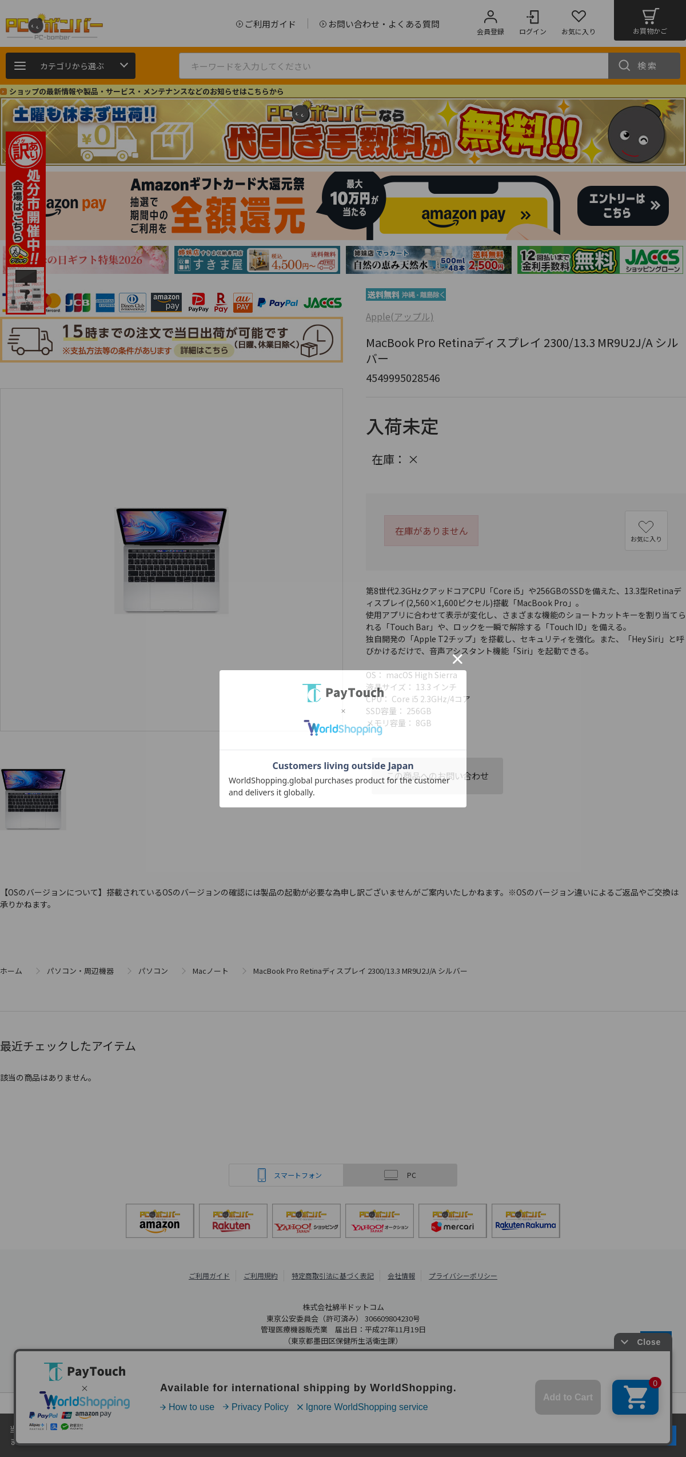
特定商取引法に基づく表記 (333, 1275)
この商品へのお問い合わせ (437, 775)
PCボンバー (217, 1370)
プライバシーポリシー (463, 1275)
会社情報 (401, 1275)
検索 (647, 65)
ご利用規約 (261, 1275)
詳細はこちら (121, 1441)
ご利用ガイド (209, 1275)
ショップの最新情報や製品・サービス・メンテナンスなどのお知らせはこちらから (146, 91)
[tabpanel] (86, 260)
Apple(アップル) (400, 316)
